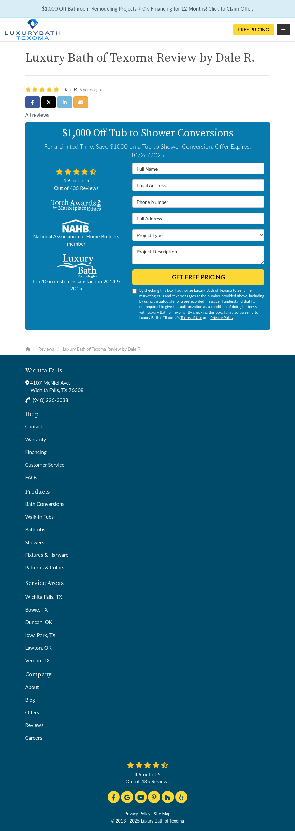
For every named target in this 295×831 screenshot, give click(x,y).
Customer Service (45, 465)
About (32, 687)
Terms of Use (191, 317)
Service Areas (44, 583)
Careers (33, 738)
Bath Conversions (44, 504)
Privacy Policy (221, 317)
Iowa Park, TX (40, 635)
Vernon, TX (37, 660)
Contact (34, 426)
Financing (36, 452)
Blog (30, 699)
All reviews (37, 115)
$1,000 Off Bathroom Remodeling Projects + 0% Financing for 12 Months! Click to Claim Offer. (147, 8)
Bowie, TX (36, 609)
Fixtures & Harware (47, 555)
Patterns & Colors (44, 567)
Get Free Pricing (198, 277)
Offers (32, 712)
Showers (34, 542)
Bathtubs (35, 529)
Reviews (34, 725)
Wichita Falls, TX (43, 597)
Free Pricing (253, 29)
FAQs (31, 477)
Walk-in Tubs (39, 517)
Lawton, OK (38, 647)
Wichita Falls (43, 370)
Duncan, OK (38, 622)
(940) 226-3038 (50, 400)
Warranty (35, 439)
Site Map (162, 813)
